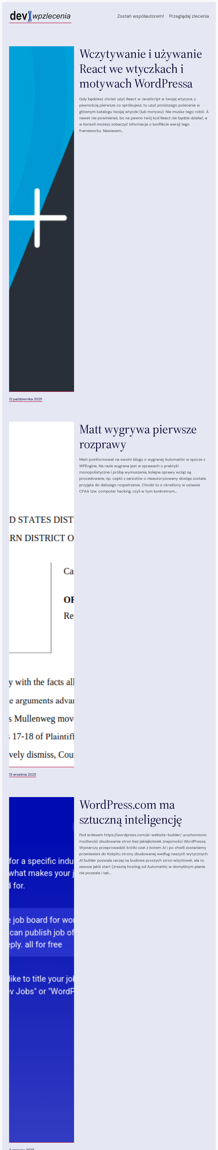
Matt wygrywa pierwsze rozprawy (138, 436)
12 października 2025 (25, 399)
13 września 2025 (22, 774)
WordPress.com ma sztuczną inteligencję (130, 812)
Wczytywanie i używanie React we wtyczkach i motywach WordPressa (140, 68)
